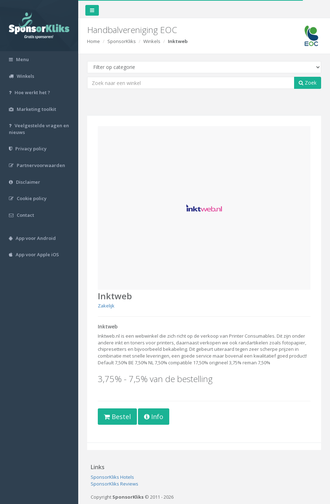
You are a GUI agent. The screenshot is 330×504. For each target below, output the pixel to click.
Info (153, 416)
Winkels (151, 41)
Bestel (117, 416)
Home (93, 41)
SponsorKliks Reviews (114, 484)
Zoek (307, 82)
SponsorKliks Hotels (112, 477)
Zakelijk (106, 305)
